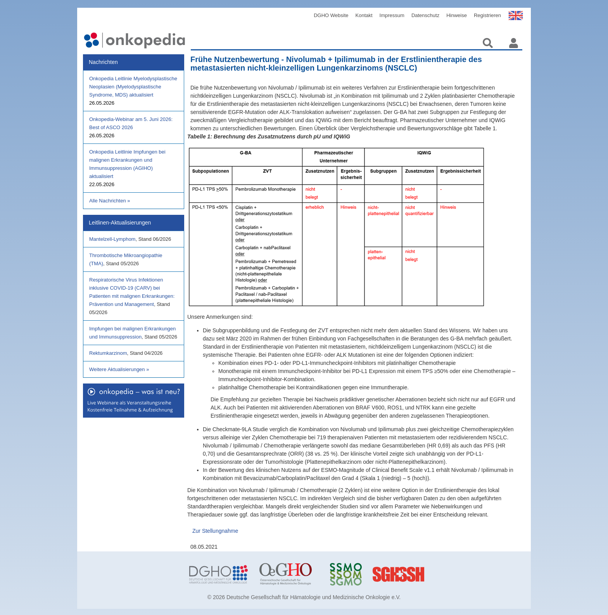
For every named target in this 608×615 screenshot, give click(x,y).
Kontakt (364, 15)
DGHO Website (331, 15)
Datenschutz (425, 15)
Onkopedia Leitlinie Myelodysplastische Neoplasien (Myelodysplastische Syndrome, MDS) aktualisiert (133, 87)
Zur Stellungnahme (215, 531)
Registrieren (487, 15)
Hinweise (456, 15)
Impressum (392, 15)
